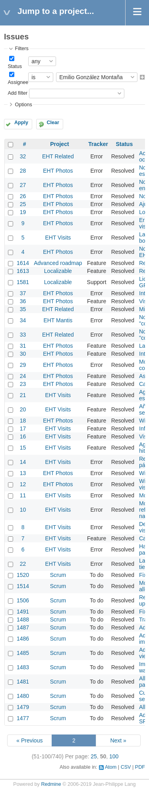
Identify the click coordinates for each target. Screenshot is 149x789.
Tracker (98, 144)
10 (23, 510)
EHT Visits (58, 237)
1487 (23, 627)
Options (23, 104)
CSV (126, 767)
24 (23, 376)
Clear (52, 122)
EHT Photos (58, 171)
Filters (21, 48)
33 (23, 334)
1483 (23, 667)
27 (23, 185)
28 (23, 171)
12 (23, 484)
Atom (110, 767)
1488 (23, 619)
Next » (118, 740)
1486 (23, 638)
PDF (140, 767)
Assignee (18, 82)
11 (23, 495)
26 (23, 196)
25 (23, 204)
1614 (23, 263)
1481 (23, 681)
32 (23, 156)
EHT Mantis (57, 320)
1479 (23, 707)
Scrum (58, 575)
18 (23, 420)
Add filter (17, 93)
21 (23, 395)
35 (23, 309)
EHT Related (58, 156)
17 (23, 428)
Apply (21, 122)
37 (23, 293)
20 (23, 409)
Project (59, 144)
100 (113, 756)
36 (23, 301)
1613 (23, 271)
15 (23, 447)
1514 (23, 586)
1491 (23, 611)
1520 (23, 575)
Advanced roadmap (58, 263)
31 (23, 346)
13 (23, 473)
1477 (23, 718)
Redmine (51, 784)
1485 (23, 653)
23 (23, 384)
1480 (23, 696)
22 (23, 564)
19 (23, 212)
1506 (23, 600)
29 (23, 365)
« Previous (29, 740)
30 (23, 354)
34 (23, 320)
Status (15, 66)
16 (23, 436)
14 (23, 462)
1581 (23, 282)
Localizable (58, 271)
